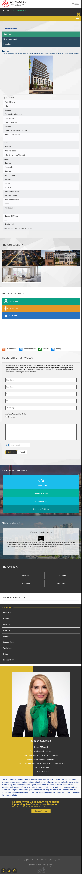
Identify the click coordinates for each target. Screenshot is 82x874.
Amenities (10, 315)
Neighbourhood (10, 39)
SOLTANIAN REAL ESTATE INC (41, 755)
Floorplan (62, 575)
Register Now (8, 660)
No (9, 417)
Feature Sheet (62, 583)
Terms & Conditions (43, 860)
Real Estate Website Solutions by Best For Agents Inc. (41, 866)
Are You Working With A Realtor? (16, 414)
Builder (6, 654)
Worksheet (26, 583)
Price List (25, 575)
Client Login (53, 860)
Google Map (10, 301)
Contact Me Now (41, 811)
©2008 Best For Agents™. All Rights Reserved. (41, 864)
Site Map (61, 860)
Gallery (6, 619)
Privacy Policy (31, 860)
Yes (14, 417)
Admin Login (22, 860)
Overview (7, 34)
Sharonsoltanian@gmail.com (41, 751)
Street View (10, 308)
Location (7, 44)
